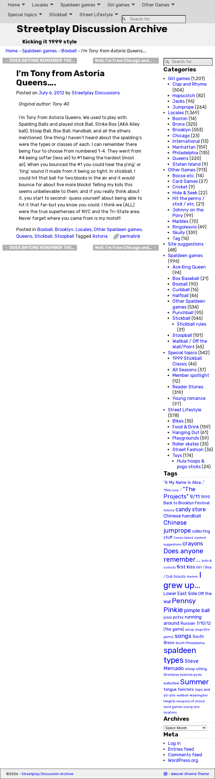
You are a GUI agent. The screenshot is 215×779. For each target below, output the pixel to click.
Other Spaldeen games (118, 229)
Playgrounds (185, 438)
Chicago (181, 135)
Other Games (155, 5)
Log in (174, 743)
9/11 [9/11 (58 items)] (195, 497)
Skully (178, 232)
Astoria (100, 236)
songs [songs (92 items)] (183, 635)
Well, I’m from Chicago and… (125, 60)
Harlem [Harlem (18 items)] (192, 577)
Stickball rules (191, 324)
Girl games (119, 5)
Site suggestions (186, 244)
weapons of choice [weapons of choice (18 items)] (190, 701)
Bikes (178, 421)
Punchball (182, 312)
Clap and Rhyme (189, 84)
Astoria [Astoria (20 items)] (168, 510)
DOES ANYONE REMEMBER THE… (40, 60)
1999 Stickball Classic (187, 361)
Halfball (180, 295)
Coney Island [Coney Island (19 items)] (183, 538)
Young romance (188, 398)
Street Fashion (188, 449)
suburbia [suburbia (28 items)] (171, 683)
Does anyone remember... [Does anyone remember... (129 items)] (183, 555)
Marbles (180, 221)
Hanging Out (185, 432)
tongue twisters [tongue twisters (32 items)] (178, 689)
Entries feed (181, 749)
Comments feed (185, 754)
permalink (130, 236)
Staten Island (186, 164)
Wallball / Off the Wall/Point (189, 344)
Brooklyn (64, 229)
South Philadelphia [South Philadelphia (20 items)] (190, 643)
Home (14, 5)
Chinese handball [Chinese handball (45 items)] (182, 516)
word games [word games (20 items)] (172, 707)
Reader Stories (187, 387)
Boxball (69, 50)
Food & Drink (185, 427)
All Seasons (184, 369)
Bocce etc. (183, 175)
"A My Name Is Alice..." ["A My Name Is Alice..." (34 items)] (184, 482)
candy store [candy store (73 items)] (191, 509)
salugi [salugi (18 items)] (189, 629)
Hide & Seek (184, 192)
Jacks (178, 101)
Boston (180, 118)
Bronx (178, 124)
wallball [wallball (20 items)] (182, 695)
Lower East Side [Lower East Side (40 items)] (180, 593)
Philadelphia (185, 152)
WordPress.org (183, 760)
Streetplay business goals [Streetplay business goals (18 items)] (182, 675)
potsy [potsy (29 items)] (178, 617)
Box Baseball (185, 278)
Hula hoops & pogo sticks (190, 463)
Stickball (58, 14)
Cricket (180, 187)
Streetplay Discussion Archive (92, 29)
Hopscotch (183, 95)
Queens (24, 236)
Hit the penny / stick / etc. (188, 201)
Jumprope (183, 107)
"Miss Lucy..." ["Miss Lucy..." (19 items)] (172, 490)
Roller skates (185, 444)
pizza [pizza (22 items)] (167, 617)
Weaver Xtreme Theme (190, 774)
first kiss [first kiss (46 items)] (186, 567)
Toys (177, 455)
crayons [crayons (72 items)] (193, 543)
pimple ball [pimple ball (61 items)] (197, 610)
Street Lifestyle (96, 14)
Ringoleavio (184, 227)
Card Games (185, 181)
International (186, 141)
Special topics (22, 14)
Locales (40, 5)
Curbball (181, 289)
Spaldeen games (77, 5)
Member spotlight (190, 375)
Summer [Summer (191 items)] (194, 682)
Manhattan (184, 147)
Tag (176, 238)
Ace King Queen (189, 267)
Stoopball (64, 236)
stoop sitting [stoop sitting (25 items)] (196, 669)
